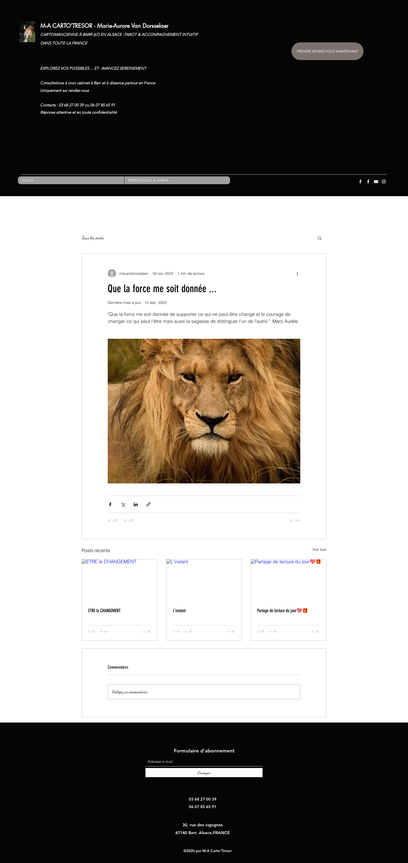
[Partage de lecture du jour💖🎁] (288, 580)
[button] (319, 238)
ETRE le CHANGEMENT (104, 610)
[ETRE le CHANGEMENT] (119, 580)
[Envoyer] (204, 772)
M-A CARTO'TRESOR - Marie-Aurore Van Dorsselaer (104, 25)
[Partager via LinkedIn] (135, 504)
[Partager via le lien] (148, 504)
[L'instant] (204, 580)
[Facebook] (360, 181)
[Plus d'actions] (297, 273)
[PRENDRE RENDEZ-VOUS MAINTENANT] (327, 51)
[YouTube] (376, 181)
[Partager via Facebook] (110, 504)
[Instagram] (383, 181)
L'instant (179, 610)
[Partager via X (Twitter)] (122, 504)
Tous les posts (93, 237)
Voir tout (319, 549)
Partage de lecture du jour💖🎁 (282, 610)
